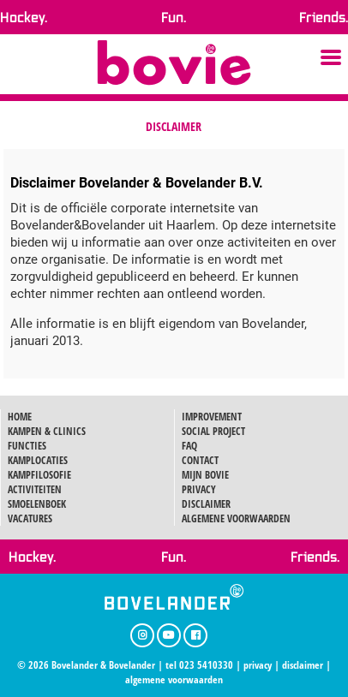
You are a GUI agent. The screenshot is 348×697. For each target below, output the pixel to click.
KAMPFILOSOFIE (39, 475)
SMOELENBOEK (37, 504)
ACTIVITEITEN (35, 489)
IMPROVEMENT (212, 416)
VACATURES (30, 518)
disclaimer (302, 665)
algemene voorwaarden (174, 679)
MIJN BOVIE (205, 475)
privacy (257, 665)
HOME (20, 416)
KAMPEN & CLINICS (47, 431)
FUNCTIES (27, 445)
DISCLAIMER (206, 504)
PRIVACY (199, 489)
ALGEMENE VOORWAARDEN (236, 518)
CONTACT (200, 460)
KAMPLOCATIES (38, 460)
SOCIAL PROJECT (213, 431)
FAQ (189, 445)
